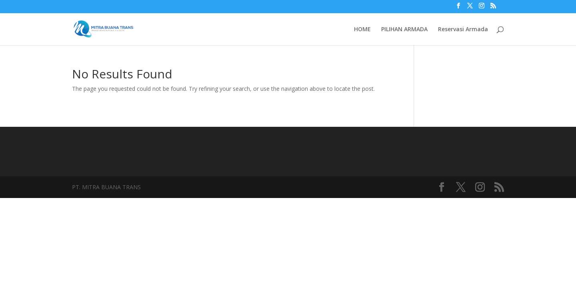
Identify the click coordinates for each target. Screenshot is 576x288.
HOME (362, 29)
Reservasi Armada (463, 29)
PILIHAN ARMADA (404, 29)
